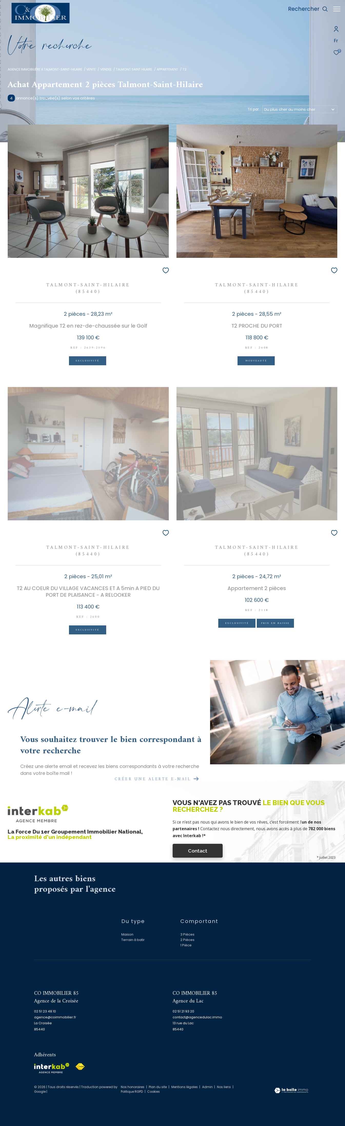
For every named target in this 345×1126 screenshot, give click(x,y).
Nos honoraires (132, 1087)
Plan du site (158, 1087)
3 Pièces (187, 934)
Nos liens (224, 1087)
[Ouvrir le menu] (337, 9)
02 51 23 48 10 (45, 1011)
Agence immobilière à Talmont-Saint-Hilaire (45, 69)
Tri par (253, 109)
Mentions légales (185, 1087)
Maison (127, 934)
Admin (207, 1087)
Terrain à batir (133, 939)
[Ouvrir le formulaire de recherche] (305, 9)
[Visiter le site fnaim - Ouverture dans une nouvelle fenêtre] (80, 1066)
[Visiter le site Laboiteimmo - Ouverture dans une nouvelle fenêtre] (291, 1091)
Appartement (167, 69)
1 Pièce (186, 945)
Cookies (153, 1091)
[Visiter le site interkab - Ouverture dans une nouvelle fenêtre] (52, 1068)
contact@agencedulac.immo (197, 1017)
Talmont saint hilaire (134, 69)
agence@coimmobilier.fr (55, 1017)
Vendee (106, 69)
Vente (91, 69)
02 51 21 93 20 (183, 1011)
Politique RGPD (132, 1091)
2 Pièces (187, 939)
